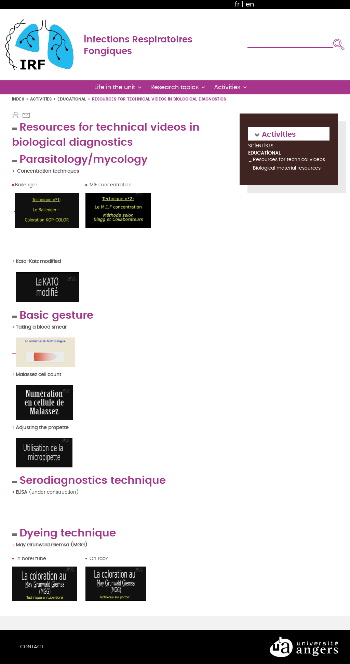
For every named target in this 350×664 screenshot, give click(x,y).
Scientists (260, 146)
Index (18, 99)
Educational (71, 99)
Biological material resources (287, 168)
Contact (32, 646)
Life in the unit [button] (114, 87)
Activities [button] (227, 87)
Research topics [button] (174, 87)
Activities (41, 99)
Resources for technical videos (289, 159)
